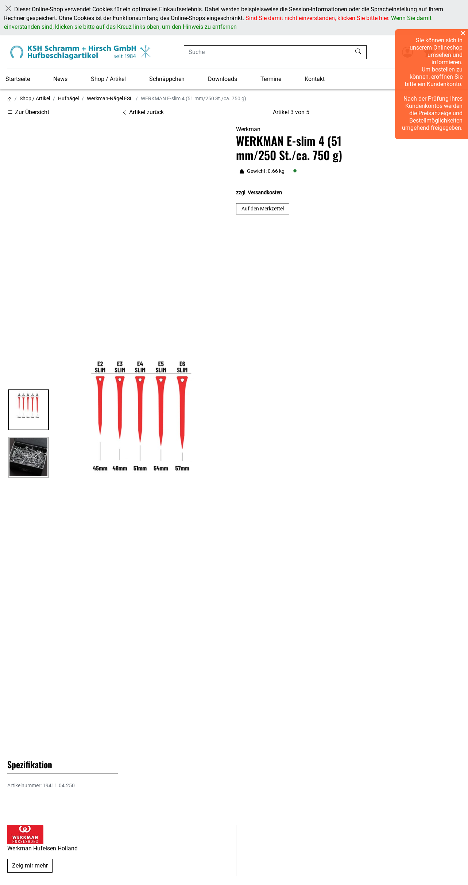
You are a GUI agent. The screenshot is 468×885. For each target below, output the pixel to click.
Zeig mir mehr (30, 865)
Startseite (17, 78)
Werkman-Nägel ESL (110, 98)
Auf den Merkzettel (262, 208)
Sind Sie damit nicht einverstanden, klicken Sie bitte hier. (317, 18)
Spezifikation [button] (29, 764)
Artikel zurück (142, 112)
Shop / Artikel (108, 78)
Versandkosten (265, 192)
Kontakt (315, 78)
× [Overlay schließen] (463, 33)
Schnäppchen (167, 78)
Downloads (222, 78)
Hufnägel (68, 98)
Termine (270, 78)
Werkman (248, 129)
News (60, 78)
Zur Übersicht (28, 112)
